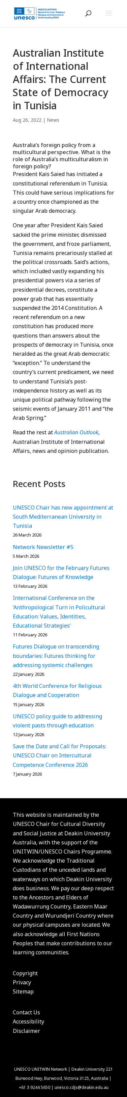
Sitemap (23, 991)
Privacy (22, 982)
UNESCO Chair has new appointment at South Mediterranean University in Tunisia (63, 516)
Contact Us (26, 1012)
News (53, 120)
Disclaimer (26, 1031)
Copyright (25, 973)
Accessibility (28, 1021)
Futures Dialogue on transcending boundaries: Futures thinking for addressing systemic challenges (56, 655)
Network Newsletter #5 (43, 547)
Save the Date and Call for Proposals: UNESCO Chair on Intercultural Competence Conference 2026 (59, 755)
